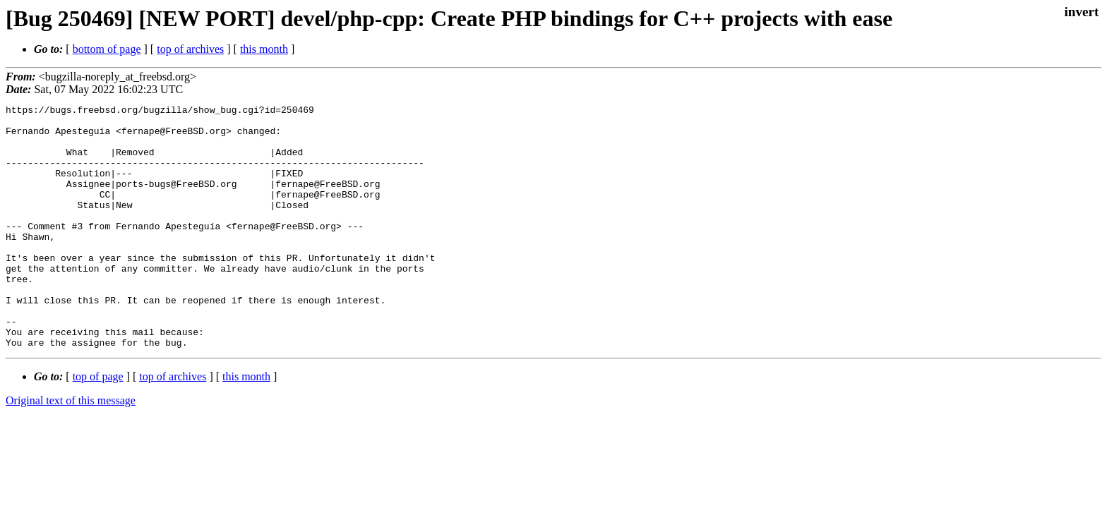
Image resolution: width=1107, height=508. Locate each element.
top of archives (190, 49)
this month (264, 49)
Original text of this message (71, 449)
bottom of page (107, 49)
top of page (98, 425)
